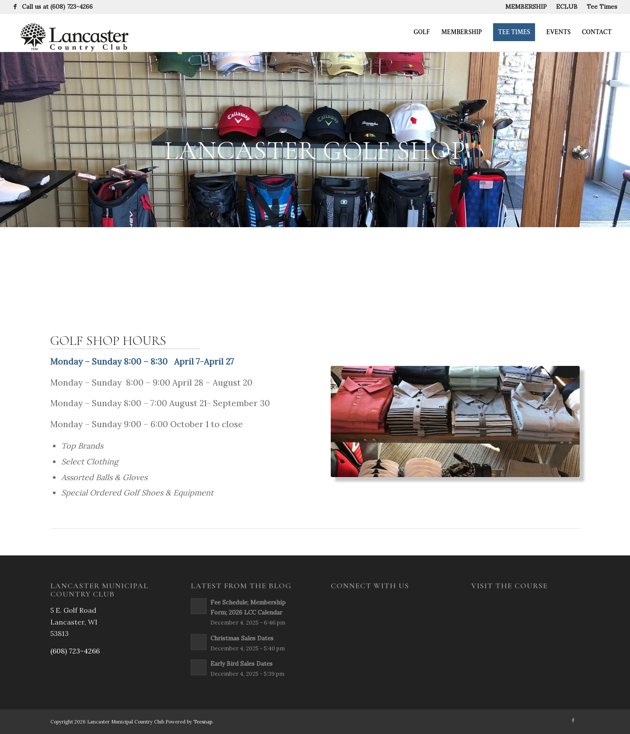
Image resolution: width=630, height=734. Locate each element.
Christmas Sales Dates (241, 638)
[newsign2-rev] (71, 32)
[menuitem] (526, 6)
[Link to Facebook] (15, 6)
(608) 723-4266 (71, 7)
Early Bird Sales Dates (241, 663)
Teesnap (202, 722)
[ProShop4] (455, 422)
